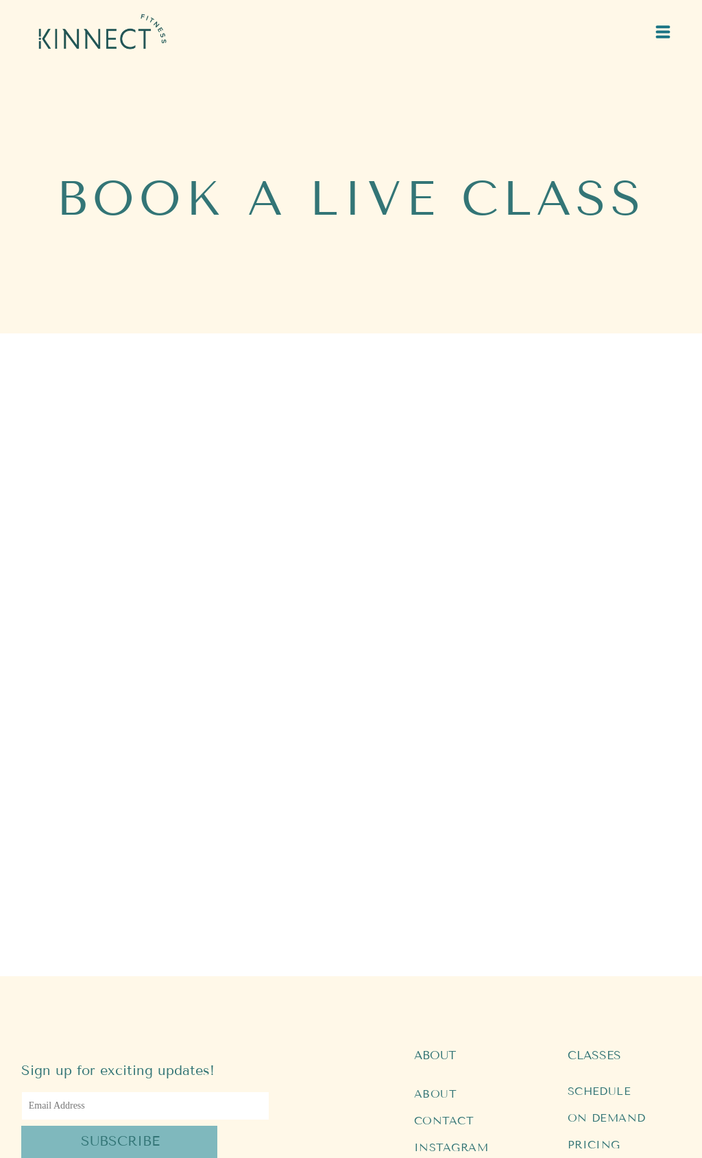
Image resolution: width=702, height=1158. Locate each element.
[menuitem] (477, 934)
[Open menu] (663, 31)
